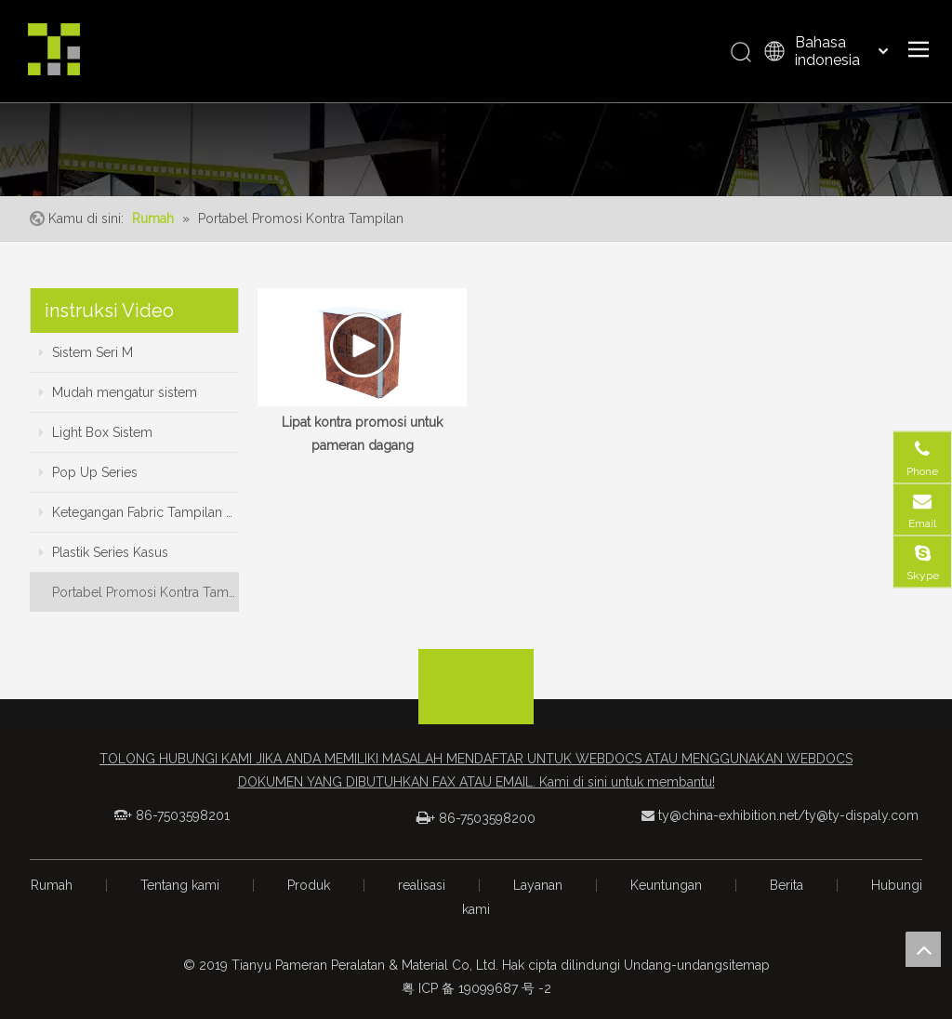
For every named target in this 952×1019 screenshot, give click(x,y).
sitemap (746, 965)
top (923, 949)
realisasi (421, 885)
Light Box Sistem (95, 432)
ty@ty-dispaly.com (862, 815)
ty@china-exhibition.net (728, 815)
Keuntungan (666, 885)
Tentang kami (179, 885)
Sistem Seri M (86, 352)
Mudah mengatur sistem (118, 392)
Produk (308, 885)
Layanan (537, 885)
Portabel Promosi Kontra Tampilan (139, 592)
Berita (786, 885)
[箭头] (476, 664)
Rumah (52, 885)
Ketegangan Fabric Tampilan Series (139, 512)
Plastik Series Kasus (103, 552)
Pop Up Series (88, 472)
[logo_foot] (476, 705)
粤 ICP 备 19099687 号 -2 (476, 988)
